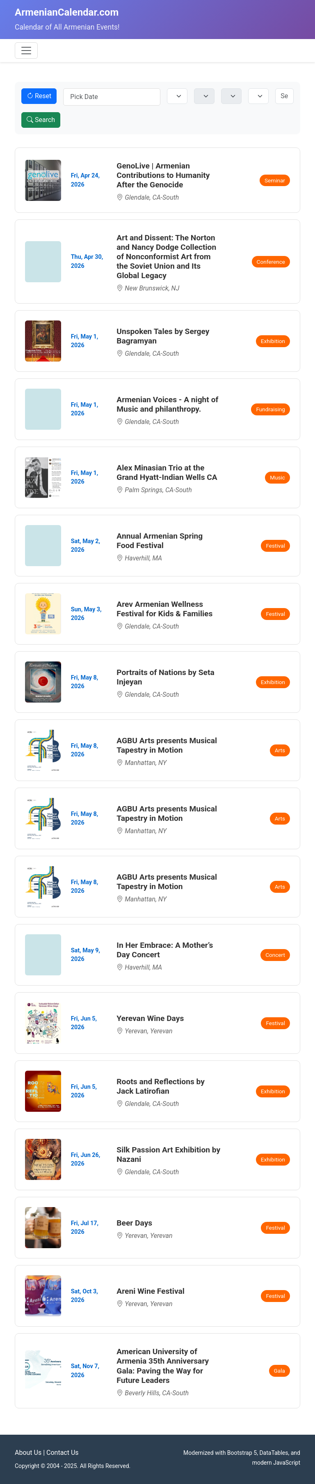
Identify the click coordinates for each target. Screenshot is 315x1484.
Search (41, 120)
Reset (39, 96)
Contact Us (62, 1452)
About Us (28, 1452)
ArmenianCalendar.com (67, 12)
